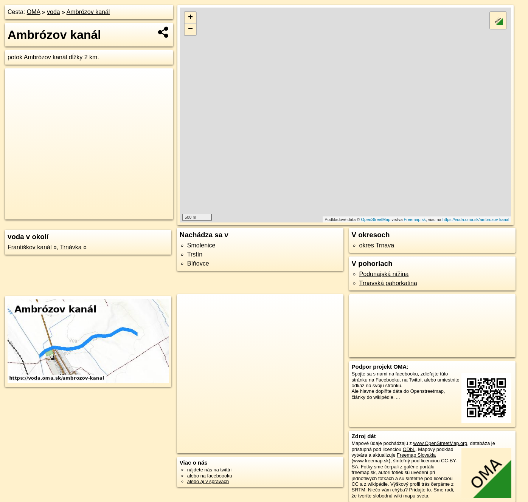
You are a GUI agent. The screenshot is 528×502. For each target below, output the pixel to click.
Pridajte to (420, 490)
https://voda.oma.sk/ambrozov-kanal (476, 219)
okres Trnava (376, 245)
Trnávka (70, 247)
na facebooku (403, 374)
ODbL (409, 449)
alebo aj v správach (208, 481)
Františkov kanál (30, 247)
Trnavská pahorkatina (388, 283)
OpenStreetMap (375, 219)
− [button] (190, 29)
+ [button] (190, 17)
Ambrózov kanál (88, 12)
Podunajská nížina (384, 274)
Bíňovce (198, 263)
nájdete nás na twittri (209, 470)
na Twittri (411, 380)
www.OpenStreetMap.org (440, 443)
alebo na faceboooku (209, 476)
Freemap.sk (415, 219)
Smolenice (201, 245)
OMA (33, 12)
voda (53, 12)
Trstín (194, 254)
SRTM (358, 490)
